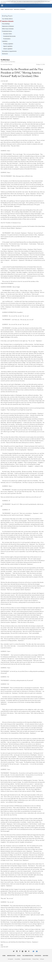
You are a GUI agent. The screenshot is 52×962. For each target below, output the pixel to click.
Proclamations (6, 38)
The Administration (27, 955)
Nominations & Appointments (9, 51)
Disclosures (5, 53)
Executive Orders (7, 33)
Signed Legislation (8, 46)
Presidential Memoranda (9, 36)
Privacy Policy (35, 959)
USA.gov (42, 959)
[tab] (2, 5)
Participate (38, 955)
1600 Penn (45, 955)
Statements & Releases (8, 26)
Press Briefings (6, 23)
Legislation (4, 41)
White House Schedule (8, 28)
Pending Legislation (8, 43)
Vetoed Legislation (8, 48)
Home (2, 9)
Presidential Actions (7, 31)
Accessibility (17, 959)
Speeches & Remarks (19, 9)
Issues (19, 955)
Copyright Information (26, 959)
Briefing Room (9, 9)
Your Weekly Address (7, 18)
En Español (10, 959)
